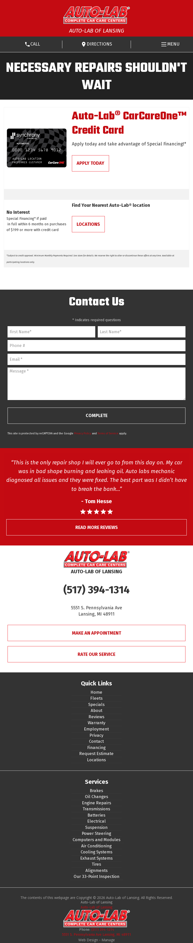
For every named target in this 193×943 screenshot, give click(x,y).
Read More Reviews (96, 527)
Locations (88, 224)
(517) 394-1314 (96, 590)
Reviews (96, 716)
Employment (96, 728)
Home (96, 692)
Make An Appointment (96, 633)
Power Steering (96, 833)
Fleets (96, 698)
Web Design (88, 939)
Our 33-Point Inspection (96, 876)
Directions (99, 44)
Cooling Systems (96, 851)
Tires (96, 864)
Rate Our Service (96, 654)
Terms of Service (108, 433)
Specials (96, 704)
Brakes (96, 790)
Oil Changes (96, 796)
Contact (96, 741)
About (96, 710)
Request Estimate (96, 753)
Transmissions (96, 808)
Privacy (96, 735)
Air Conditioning (96, 845)
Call (35, 44)
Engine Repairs (96, 802)
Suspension (96, 827)
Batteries (96, 815)
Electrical (96, 821)
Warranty (96, 722)
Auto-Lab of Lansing (97, 907)
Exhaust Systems (96, 858)
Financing (96, 747)
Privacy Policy (82, 433)
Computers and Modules (96, 839)
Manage (108, 939)
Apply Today (90, 163)
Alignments (96, 870)
